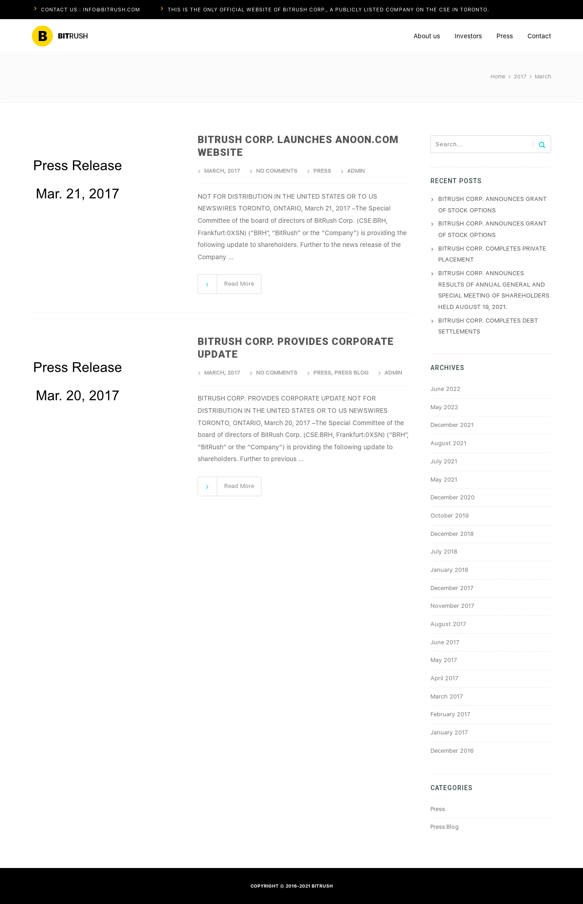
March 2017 (446, 696)
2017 (520, 76)
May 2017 (443, 660)
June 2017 (444, 642)
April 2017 (444, 678)
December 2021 (452, 424)
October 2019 (449, 515)
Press (322, 171)
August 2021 (448, 443)
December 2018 (452, 533)
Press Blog (351, 373)
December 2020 (452, 497)
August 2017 (448, 624)
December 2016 (452, 750)
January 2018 (449, 569)
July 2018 (443, 551)
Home (498, 76)
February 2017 (450, 714)
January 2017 (449, 732)
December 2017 (451, 588)
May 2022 (444, 407)
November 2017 (452, 605)
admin (356, 171)
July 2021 (443, 461)
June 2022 (445, 388)
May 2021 (443, 479)
